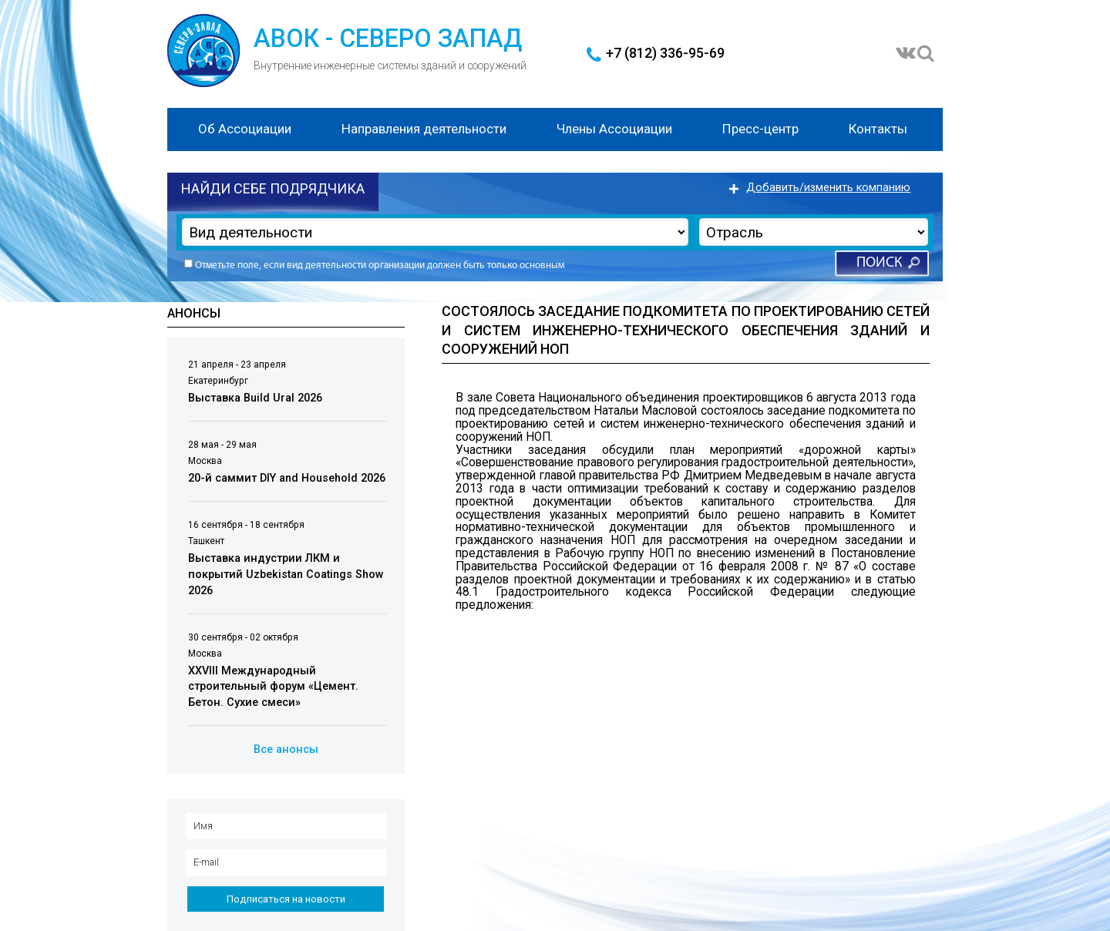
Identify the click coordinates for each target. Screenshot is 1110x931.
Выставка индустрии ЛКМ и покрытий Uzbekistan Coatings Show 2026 (286, 574)
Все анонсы (286, 749)
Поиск (879, 263)
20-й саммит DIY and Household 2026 (286, 478)
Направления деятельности (423, 128)
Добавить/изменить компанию (828, 187)
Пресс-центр (760, 128)
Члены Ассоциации (614, 128)
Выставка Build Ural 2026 (255, 398)
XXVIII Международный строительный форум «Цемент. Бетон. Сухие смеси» (273, 686)
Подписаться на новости (286, 899)
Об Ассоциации (244, 128)
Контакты (878, 128)
